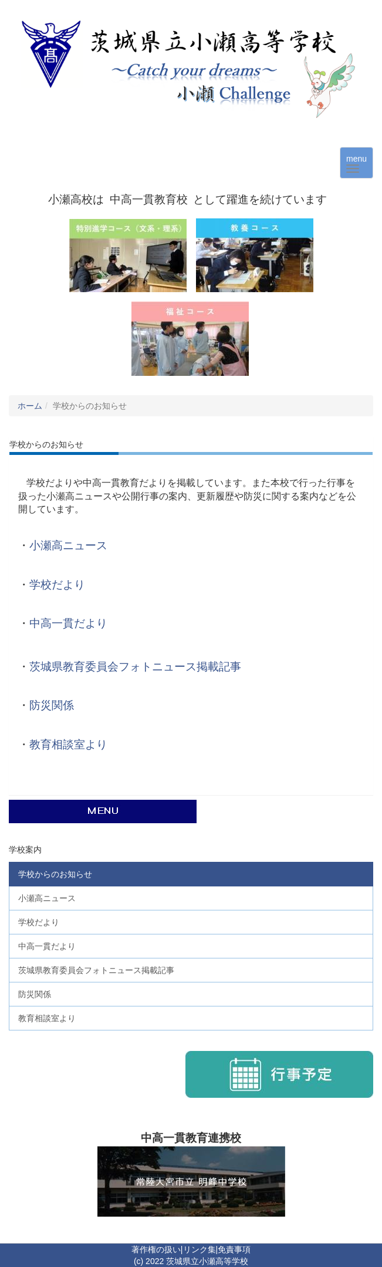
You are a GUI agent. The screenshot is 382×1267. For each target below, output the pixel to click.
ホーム (30, 405)
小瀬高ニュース (68, 545)
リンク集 (199, 1249)
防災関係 (51, 705)
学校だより (57, 584)
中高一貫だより (68, 623)
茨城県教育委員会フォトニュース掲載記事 (135, 666)
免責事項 (234, 1249)
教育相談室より (68, 744)
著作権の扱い (156, 1249)
